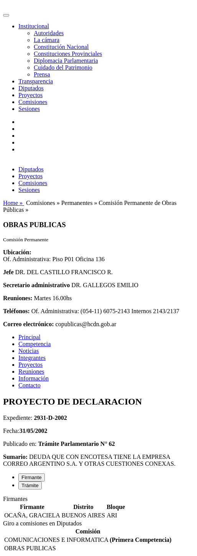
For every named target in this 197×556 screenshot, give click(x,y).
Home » (13, 203)
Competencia (34, 344)
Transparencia (35, 81)
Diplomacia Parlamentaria (66, 60)
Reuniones (31, 371)
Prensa (42, 74)
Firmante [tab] (31, 477)
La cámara (46, 40)
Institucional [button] (33, 26)
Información (33, 378)
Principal (29, 337)
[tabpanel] (98, 508)
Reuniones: (17, 298)
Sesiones (29, 109)
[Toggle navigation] (6, 15)
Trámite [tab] (30, 485)
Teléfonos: (16, 311)
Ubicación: (17, 252)
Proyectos (30, 95)
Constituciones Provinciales (68, 53)
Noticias (28, 351)
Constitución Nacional (61, 47)
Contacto (29, 385)
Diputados (31, 88)
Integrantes (32, 357)
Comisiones (33, 102)
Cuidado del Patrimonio (63, 67)
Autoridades (49, 33)
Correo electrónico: (28, 324)
